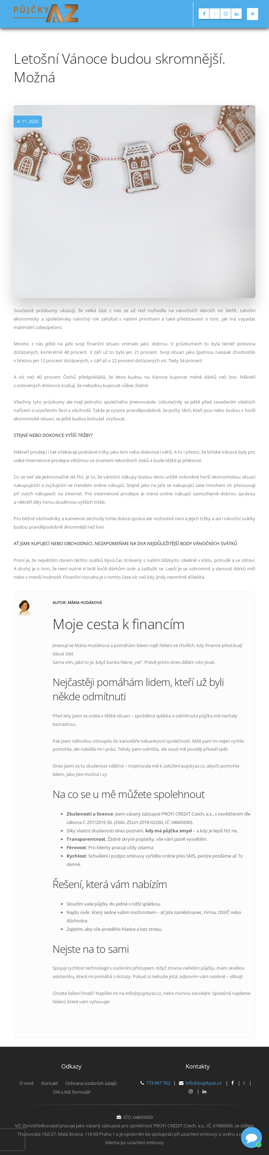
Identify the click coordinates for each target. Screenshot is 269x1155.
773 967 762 (158, 1083)
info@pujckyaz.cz (203, 1083)
